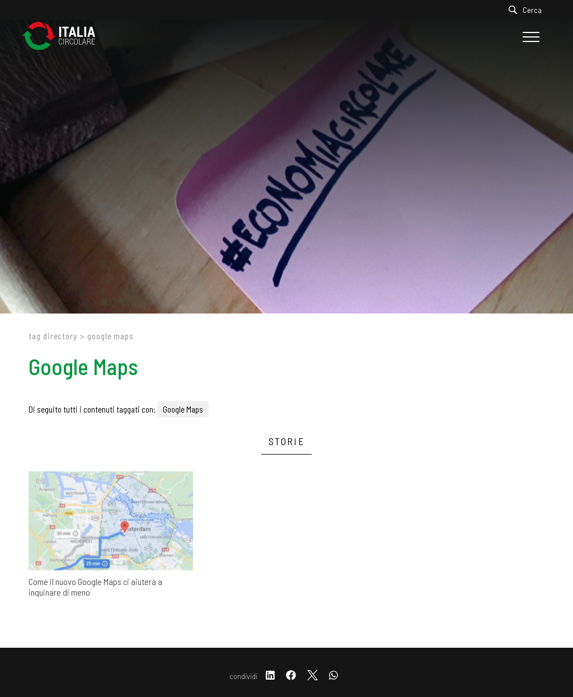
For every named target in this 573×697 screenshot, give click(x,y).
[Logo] (64, 37)
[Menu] (530, 37)
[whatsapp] (333, 676)
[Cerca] (528, 10)
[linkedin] (270, 676)
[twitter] (312, 676)
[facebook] (291, 676)
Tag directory (53, 336)
